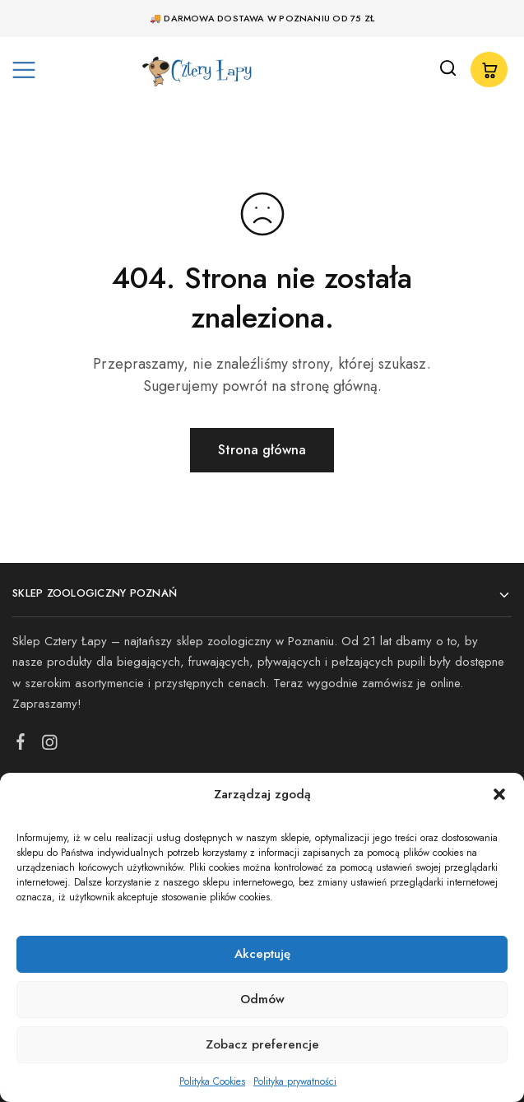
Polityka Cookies (212, 1081)
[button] (499, 794)
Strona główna (262, 449)
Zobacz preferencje (262, 1044)
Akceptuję (262, 954)
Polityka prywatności (294, 1081)
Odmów (262, 999)
